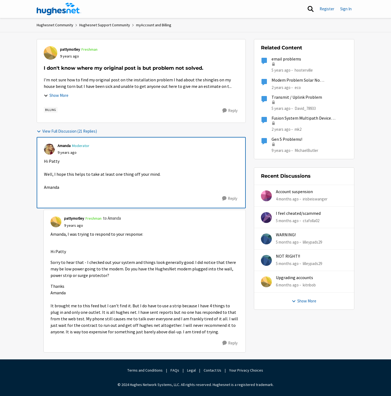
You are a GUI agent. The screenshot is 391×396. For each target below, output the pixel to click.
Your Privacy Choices (246, 370)
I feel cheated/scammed (298, 213)
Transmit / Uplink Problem (297, 97)
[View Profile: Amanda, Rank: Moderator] (49, 149)
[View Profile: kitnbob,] (266, 281)
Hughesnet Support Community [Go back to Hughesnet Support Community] (104, 25)
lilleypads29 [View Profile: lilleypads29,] (312, 242)
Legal (191, 370)
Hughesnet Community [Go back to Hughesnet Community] (55, 25)
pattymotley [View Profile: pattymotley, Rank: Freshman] (70, 49)
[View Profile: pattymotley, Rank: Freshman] (50, 53)
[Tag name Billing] (51, 110)
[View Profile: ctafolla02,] (266, 217)
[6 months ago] (287, 285)
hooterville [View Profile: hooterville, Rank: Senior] (304, 70)
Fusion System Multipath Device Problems (301, 118)
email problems (286, 59)
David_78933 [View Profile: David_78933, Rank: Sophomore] (305, 108)
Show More (56, 95)
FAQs (175, 370)
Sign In (346, 8)
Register (327, 8)
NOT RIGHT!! (288, 256)
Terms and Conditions (145, 370)
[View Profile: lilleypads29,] (266, 239)
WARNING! (286, 235)
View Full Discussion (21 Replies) (67, 131)
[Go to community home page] (59, 9)
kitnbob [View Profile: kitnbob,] (309, 285)
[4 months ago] (287, 199)
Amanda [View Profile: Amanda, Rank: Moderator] (64, 145)
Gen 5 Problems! (287, 139)
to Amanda (112, 218)
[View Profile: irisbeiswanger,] (266, 195)
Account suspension (294, 191)
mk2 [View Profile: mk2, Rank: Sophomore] (298, 129)
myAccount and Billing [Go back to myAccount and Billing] (153, 25)
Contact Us (212, 370)
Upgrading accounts (294, 277)
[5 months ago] (287, 221)
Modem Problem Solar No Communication (296, 80)
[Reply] (230, 110)
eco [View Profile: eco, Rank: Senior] (298, 87)
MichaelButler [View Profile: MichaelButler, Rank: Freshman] (306, 150)
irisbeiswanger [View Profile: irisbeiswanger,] (315, 199)
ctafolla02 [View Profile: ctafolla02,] (311, 220)
